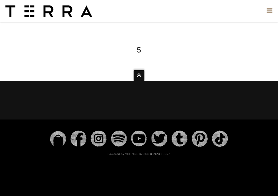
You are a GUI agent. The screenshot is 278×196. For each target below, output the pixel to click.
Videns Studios (137, 153)
